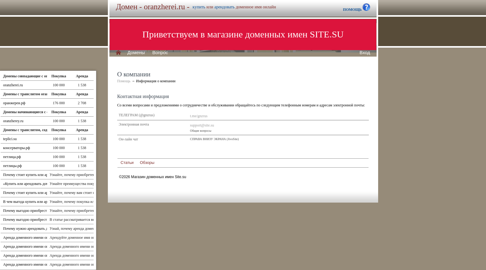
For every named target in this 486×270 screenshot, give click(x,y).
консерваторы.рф (16, 148)
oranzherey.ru (13, 121)
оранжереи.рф (14, 103)
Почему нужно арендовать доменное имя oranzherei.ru (46, 228)
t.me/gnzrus (198, 116)
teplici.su (10, 139)
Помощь (123, 81)
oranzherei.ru (13, 85)
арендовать (224, 7)
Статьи (127, 162)
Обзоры (147, 162)
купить (198, 7)
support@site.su (202, 125)
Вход (365, 52)
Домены (136, 52)
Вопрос (160, 52)
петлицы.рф (12, 166)
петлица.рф (12, 157)
